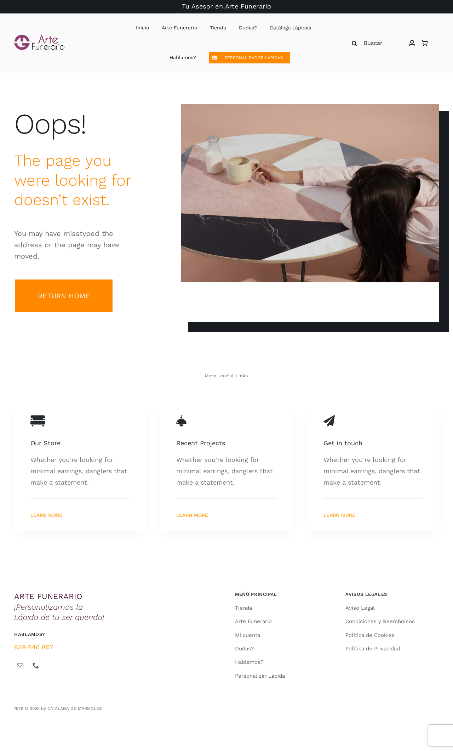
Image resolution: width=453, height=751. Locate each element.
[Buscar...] (369, 43)
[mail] (20, 665)
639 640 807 (33, 647)
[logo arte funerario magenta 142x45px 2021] (39, 37)
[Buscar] (354, 43)
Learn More (46, 515)
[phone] (36, 665)
